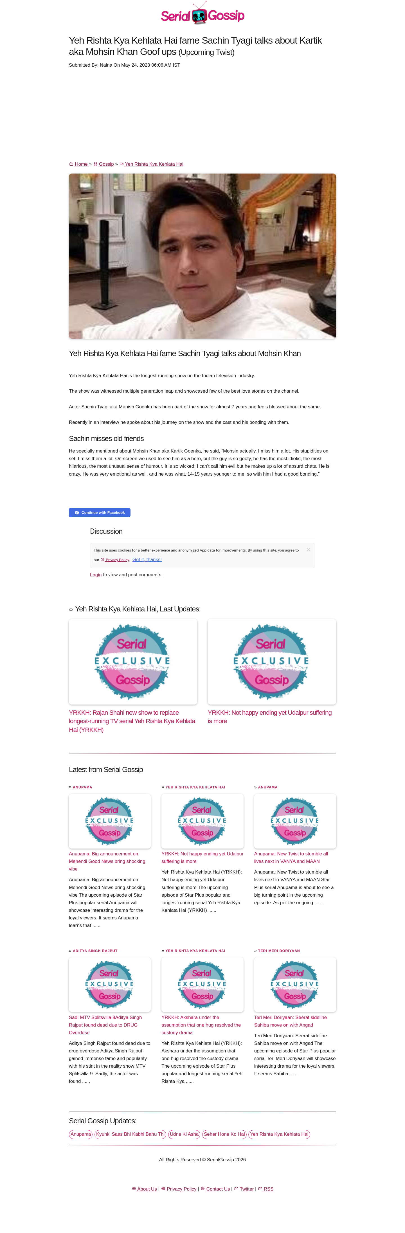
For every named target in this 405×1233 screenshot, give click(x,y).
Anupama (82, 787)
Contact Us (215, 1189)
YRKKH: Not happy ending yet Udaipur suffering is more (202, 857)
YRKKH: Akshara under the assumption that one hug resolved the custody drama (201, 1024)
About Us (144, 1189)
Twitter (244, 1189)
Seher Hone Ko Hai (224, 1134)
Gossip (103, 164)
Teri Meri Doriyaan (279, 951)
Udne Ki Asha (184, 1134)
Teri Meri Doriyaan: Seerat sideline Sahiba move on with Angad (290, 1020)
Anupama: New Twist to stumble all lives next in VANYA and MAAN (291, 857)
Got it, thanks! (147, 559)
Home (79, 164)
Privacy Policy (114, 559)
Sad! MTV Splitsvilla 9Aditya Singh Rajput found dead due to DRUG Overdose (105, 1024)
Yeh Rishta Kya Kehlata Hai (151, 164)
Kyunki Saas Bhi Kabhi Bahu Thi (130, 1134)
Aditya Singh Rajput (95, 951)
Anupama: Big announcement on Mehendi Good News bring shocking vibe (107, 861)
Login (96, 574)
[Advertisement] (202, 114)
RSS (265, 1189)
